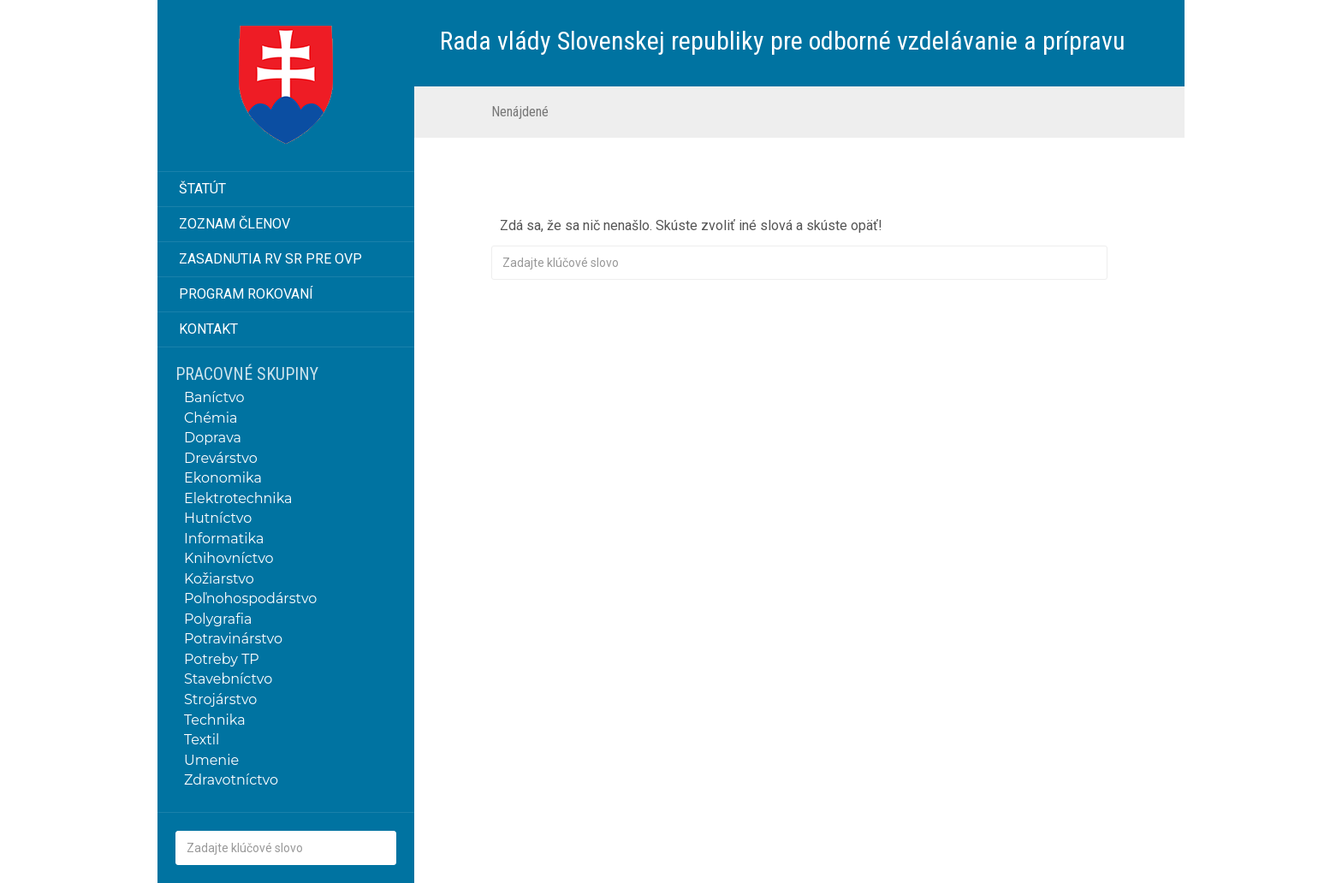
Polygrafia (218, 619)
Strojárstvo (220, 699)
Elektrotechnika (238, 498)
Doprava (212, 438)
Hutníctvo (218, 518)
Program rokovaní (246, 294)
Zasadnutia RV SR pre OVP (270, 259)
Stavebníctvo (228, 679)
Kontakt (208, 329)
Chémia (211, 418)
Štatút (202, 189)
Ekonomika (223, 478)
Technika (215, 720)
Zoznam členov (234, 224)
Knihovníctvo (229, 558)
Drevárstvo (221, 458)
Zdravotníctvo (231, 780)
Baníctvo (214, 397)
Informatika (224, 538)
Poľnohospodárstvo (250, 598)
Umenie (211, 760)
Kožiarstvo (219, 579)
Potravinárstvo (233, 639)
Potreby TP (221, 659)
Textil (201, 740)
